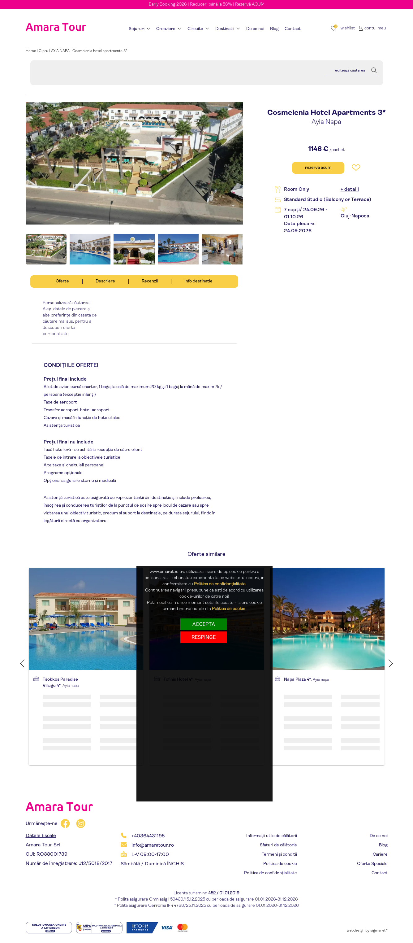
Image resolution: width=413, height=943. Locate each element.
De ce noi (379, 836)
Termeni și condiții (279, 854)
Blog (383, 845)
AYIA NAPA (60, 51)
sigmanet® (379, 930)
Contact (380, 873)
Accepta (203, 624)
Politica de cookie (280, 864)
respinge (203, 637)
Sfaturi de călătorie (278, 845)
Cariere (380, 854)
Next (391, 663)
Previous (22, 663)
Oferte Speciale (372, 864)
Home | (32, 51)
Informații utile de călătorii (271, 836)
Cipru (43, 51)
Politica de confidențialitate (270, 873)
